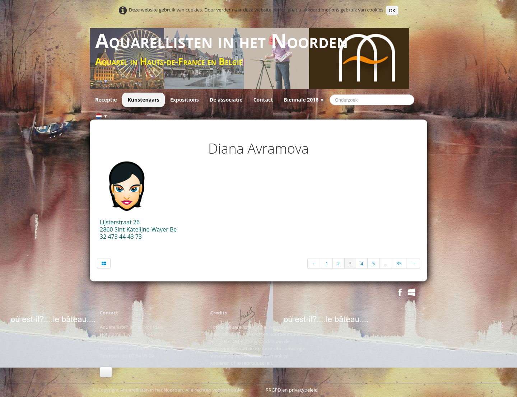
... (385, 263)
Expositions (184, 99)
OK (392, 10)
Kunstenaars (143, 99)
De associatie (226, 99)
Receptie (106, 99)
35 (399, 263)
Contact (263, 99)
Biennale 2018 (304, 99)
